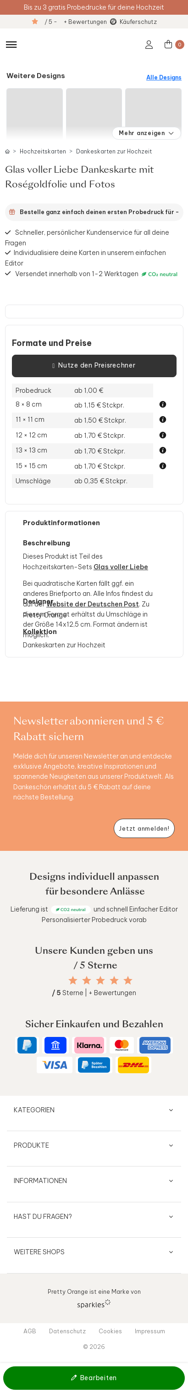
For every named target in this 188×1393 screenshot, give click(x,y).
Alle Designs (164, 77)
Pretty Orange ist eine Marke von (94, 1298)
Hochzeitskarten (43, 151)
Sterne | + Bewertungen (94, 993)
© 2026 (94, 1346)
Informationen (40, 1181)
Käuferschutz (138, 21)
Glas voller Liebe (121, 567)
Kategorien (34, 1110)
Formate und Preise (52, 343)
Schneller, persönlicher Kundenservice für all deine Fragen (87, 237)
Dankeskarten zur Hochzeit (114, 151)
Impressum (150, 1331)
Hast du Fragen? (43, 1216)
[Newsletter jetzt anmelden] (144, 828)
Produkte (31, 1145)
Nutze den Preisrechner (93, 366)
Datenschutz (67, 1331)
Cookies (110, 1331)
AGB (29, 1331)
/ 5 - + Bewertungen (75, 21)
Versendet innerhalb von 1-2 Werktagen (97, 273)
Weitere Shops (39, 1252)
